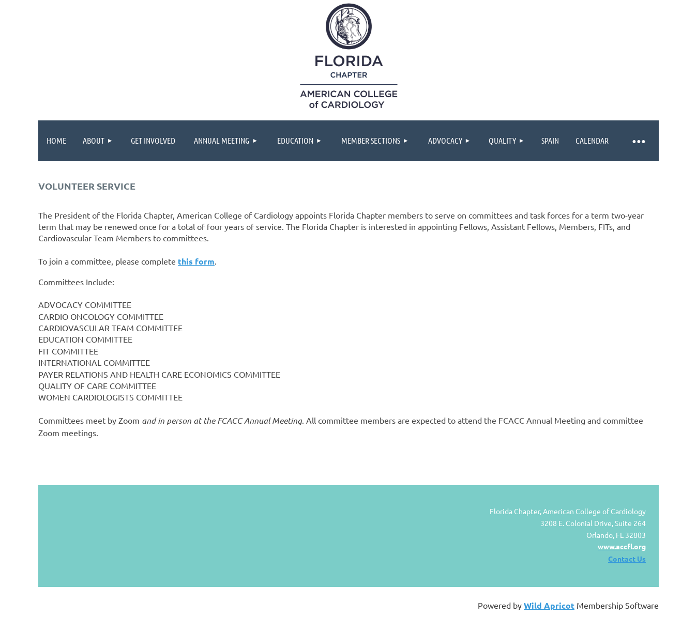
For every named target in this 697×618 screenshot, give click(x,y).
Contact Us (627, 558)
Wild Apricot (549, 605)
